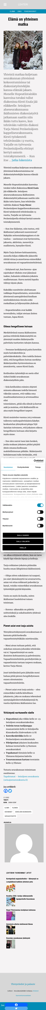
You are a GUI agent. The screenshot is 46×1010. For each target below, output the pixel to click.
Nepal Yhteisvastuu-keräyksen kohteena (20, 910)
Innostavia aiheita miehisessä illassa (19, 924)
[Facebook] (16, 1005)
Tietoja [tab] (38, 467)
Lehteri (23, 4)
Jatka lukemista (22, 160)
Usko (20, 11)
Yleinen (15, 808)
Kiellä (23, 548)
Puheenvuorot (30, 11)
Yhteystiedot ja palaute (23, 984)
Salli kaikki (23, 535)
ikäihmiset (8, 812)
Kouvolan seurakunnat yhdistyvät (18, 938)
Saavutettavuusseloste (23, 995)
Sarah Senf (12, 802)
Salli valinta (23, 541)
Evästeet (36, 991)
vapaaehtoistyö (10, 816)
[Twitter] (10, 791)
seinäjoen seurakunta (23, 812)
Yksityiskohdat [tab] (23, 467)
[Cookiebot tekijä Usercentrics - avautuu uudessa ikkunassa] (33, 461)
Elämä (12, 11)
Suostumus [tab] (8, 467)
